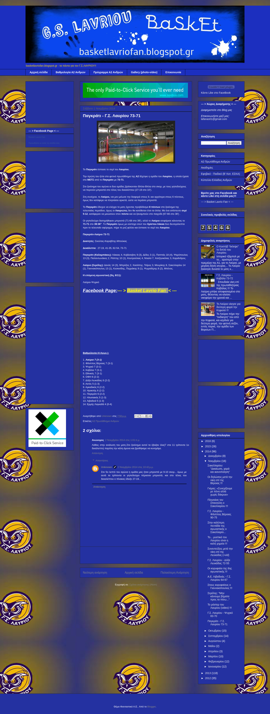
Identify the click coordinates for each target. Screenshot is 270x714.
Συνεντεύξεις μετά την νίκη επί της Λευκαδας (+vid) (220, 552)
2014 (208, 451)
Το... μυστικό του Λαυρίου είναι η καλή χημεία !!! (218, 540)
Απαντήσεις (102, 460)
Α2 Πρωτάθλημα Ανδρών (105, 421)
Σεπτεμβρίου (216, 635)
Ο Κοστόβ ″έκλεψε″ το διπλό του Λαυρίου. (228, 249)
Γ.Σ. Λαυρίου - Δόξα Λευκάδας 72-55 (219, 562)
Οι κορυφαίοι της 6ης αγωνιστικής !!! (220, 570)
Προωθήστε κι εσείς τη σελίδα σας (44, 143)
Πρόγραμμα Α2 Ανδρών (108, 72)
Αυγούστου (215, 640)
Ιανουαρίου (215, 666)
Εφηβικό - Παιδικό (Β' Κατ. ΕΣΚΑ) (220, 173)
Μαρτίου (213, 656)
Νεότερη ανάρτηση (95, 572)
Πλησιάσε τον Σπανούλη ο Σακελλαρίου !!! (218, 503)
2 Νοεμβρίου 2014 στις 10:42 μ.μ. (136, 467)
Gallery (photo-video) (144, 72)
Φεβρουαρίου (216, 661)
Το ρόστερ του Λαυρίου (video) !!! (220, 606)
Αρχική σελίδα (39, 72)
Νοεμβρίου (214, 460)
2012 (208, 678)
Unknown (106, 467)
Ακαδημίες (207, 167)
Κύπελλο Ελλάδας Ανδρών (216, 180)
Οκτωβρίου (215, 630)
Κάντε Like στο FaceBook (216, 92)
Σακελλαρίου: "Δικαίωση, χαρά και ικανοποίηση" (219, 468)
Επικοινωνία (173, 72)
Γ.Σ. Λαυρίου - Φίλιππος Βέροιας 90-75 (219, 514)
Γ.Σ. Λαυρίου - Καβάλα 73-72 (225, 277)
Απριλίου (213, 651)
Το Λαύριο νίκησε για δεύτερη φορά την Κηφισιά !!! (229, 307)
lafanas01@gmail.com (214, 119)
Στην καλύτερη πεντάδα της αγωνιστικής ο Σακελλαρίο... (217, 527)
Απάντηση (97, 453)
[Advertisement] (136, 555)
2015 (208, 446)
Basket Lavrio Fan (36, 137)
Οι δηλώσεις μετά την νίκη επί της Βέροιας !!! (220, 480)
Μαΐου (212, 646)
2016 (208, 441)
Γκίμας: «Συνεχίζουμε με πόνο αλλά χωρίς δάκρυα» (220, 491)
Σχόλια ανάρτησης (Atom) (143, 584)
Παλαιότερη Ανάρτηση (174, 572)
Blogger (151, 706)
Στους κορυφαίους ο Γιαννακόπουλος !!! (220, 586)
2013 (208, 673)
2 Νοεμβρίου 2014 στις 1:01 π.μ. (122, 440)
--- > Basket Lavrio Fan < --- (217, 201)
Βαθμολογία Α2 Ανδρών (71, 72)
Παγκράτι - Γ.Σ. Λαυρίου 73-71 (217, 623)
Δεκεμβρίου (215, 455)
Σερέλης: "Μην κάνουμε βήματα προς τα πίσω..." (219, 596)
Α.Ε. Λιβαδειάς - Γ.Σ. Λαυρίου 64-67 (219, 578)
